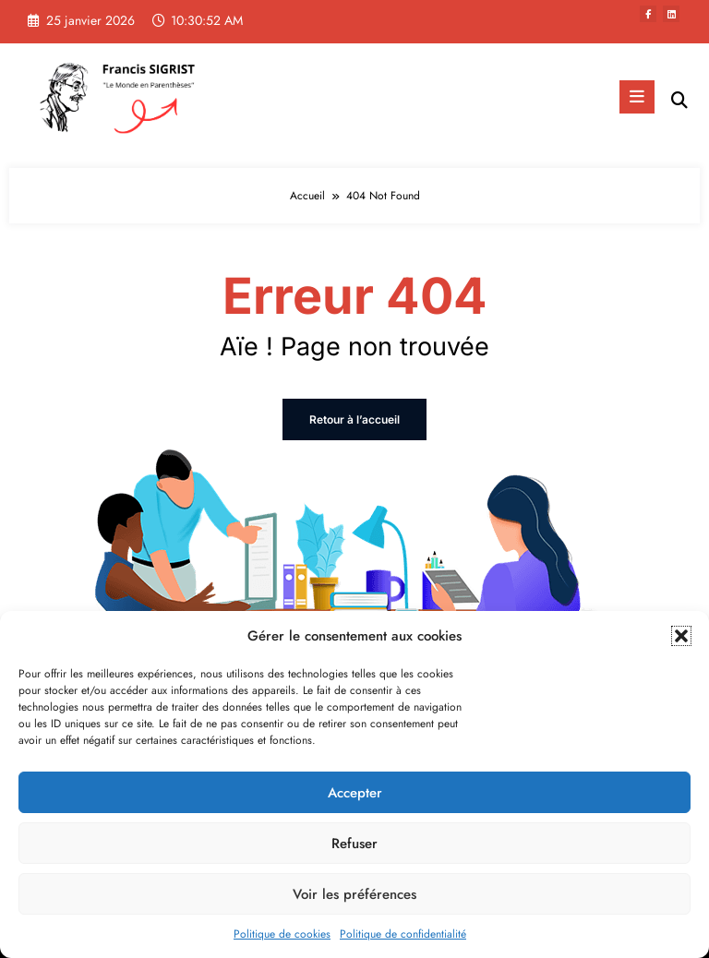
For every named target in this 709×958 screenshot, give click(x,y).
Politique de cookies (282, 934)
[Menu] (637, 97)
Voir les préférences (354, 894)
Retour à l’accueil (354, 419)
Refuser (354, 843)
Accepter (355, 793)
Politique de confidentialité (403, 934)
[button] (681, 636)
